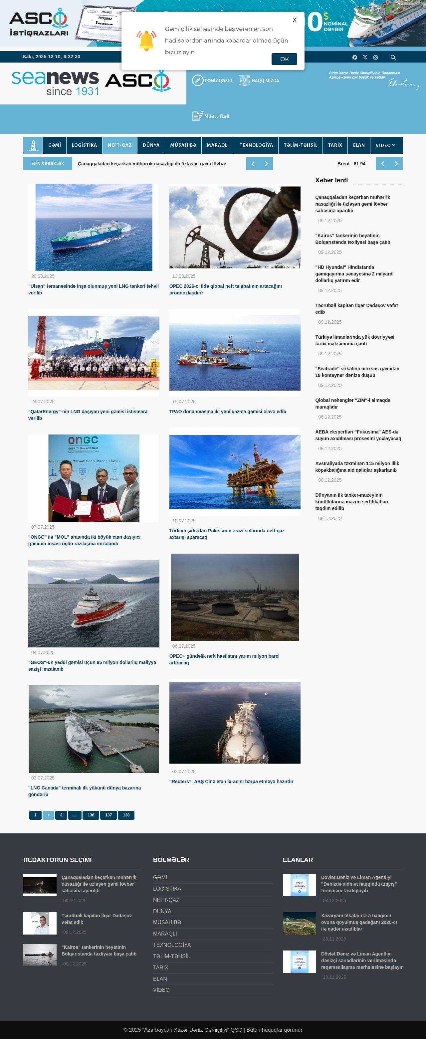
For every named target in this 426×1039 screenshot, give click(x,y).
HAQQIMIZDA (265, 81)
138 (126, 815)
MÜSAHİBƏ (183, 145)
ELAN (359, 145)
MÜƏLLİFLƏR (217, 116)
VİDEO (383, 145)
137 (108, 815)
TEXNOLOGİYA (256, 145)
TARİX (335, 145)
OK (284, 59)
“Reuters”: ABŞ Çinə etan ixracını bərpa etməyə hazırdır (231, 781)
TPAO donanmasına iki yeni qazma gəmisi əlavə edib (227, 411)
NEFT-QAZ (120, 145)
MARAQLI (218, 145)
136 (91, 815)
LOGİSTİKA (84, 145)
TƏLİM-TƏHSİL (301, 145)
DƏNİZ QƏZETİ (219, 81)
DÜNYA (151, 145)
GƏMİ (54, 145)
